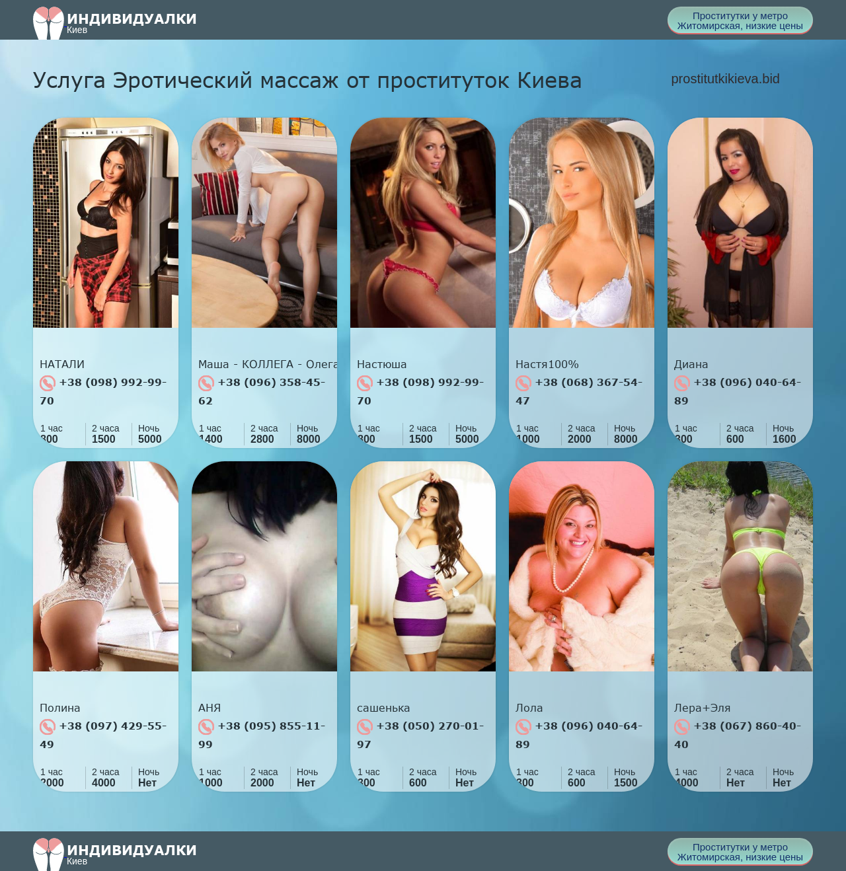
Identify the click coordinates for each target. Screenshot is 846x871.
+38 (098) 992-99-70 (103, 390)
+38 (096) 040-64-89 (737, 390)
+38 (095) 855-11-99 (261, 734)
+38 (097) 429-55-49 (103, 734)
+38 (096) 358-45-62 (261, 390)
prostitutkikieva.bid (725, 78)
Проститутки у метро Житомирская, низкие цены (740, 20)
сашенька (383, 707)
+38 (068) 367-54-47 (579, 390)
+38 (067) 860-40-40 (737, 734)
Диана (691, 364)
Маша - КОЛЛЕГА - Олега (267, 364)
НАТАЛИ (62, 364)
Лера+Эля (702, 707)
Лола (529, 707)
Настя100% (547, 364)
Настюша (382, 364)
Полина (60, 707)
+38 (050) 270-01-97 (420, 734)
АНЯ (209, 707)
